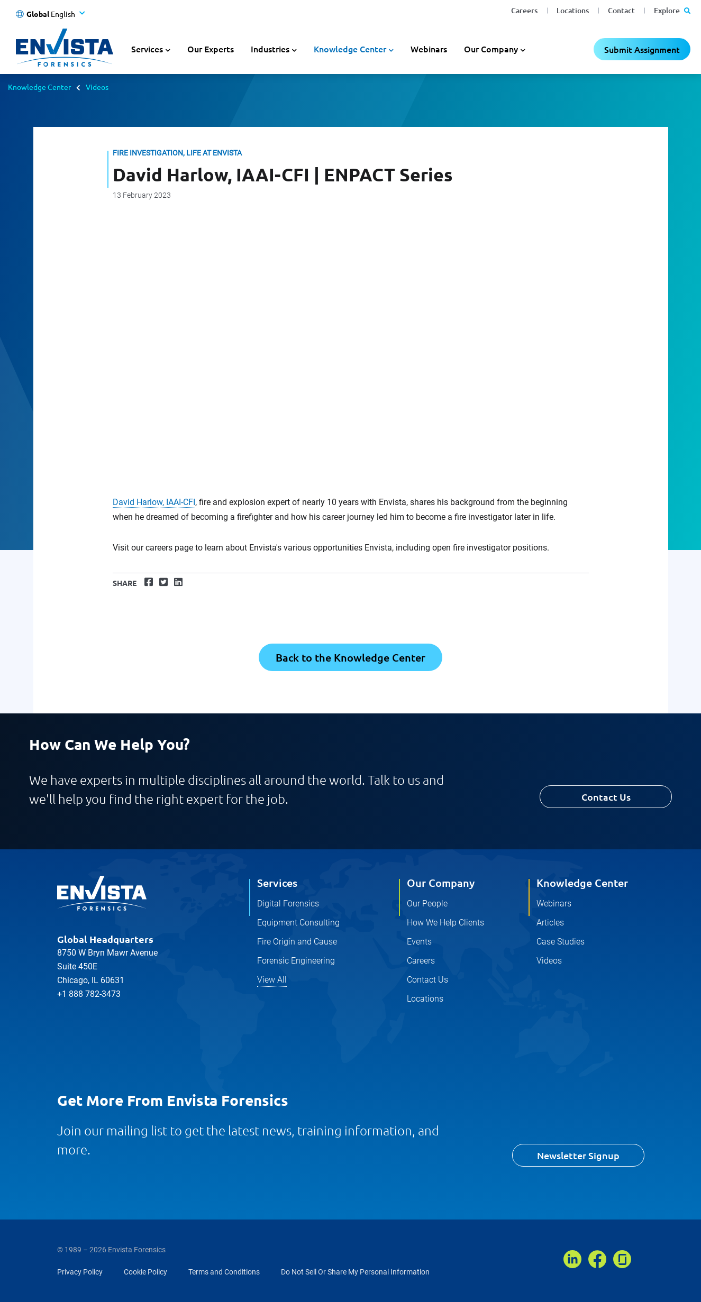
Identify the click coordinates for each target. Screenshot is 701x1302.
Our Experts (210, 48)
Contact (621, 10)
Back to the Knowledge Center (350, 657)
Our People (427, 903)
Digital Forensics (288, 903)
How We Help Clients (445, 923)
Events (419, 942)
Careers (524, 10)
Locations (573, 10)
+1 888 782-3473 (89, 994)
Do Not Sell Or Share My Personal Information (355, 1272)
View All (272, 980)
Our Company (441, 883)
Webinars (429, 48)
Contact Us (606, 797)
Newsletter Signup (578, 1155)
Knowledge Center (39, 86)
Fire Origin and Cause (297, 942)
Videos (97, 86)
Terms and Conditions (224, 1272)
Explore (672, 10)
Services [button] (147, 48)
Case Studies (560, 942)
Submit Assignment (642, 49)
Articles (550, 923)
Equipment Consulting (298, 923)
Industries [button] (270, 48)
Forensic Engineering (296, 961)
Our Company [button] (491, 48)
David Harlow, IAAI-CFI (154, 502)
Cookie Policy (145, 1272)
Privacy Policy (80, 1272)
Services (277, 883)
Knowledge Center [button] (350, 48)
